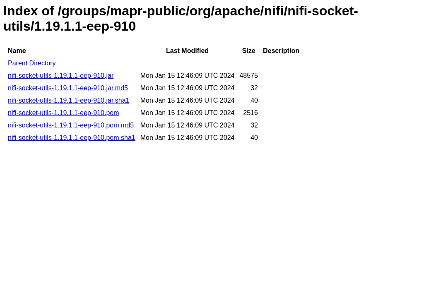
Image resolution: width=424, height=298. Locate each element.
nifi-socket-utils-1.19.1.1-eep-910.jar (60, 75)
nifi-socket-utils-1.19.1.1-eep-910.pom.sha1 (71, 137)
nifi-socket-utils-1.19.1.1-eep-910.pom (63, 112)
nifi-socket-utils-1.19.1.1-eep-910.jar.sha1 (69, 100)
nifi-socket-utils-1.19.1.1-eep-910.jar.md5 (68, 87)
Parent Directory (32, 63)
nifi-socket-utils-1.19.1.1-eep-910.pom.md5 (71, 125)
